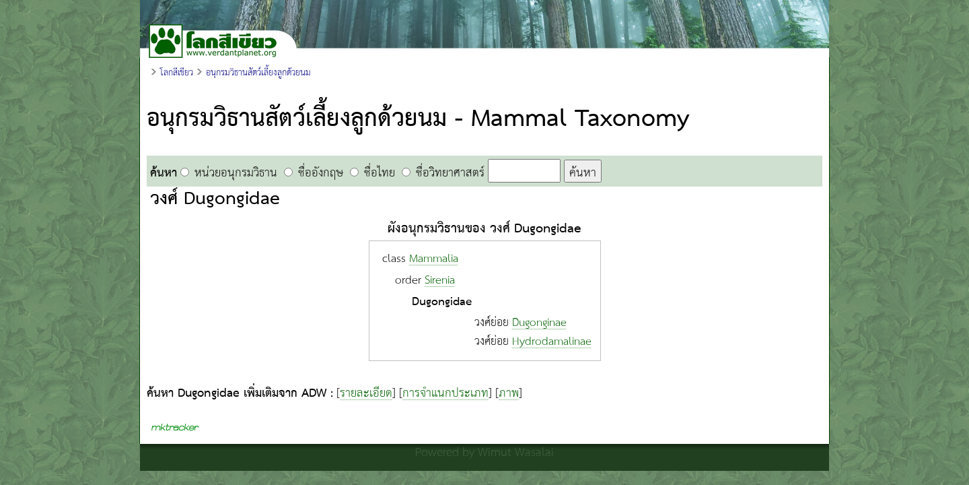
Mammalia (433, 259)
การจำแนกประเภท (445, 393)
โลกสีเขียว (176, 73)
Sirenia (440, 280)
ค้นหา (582, 172)
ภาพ (509, 393)
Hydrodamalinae (551, 342)
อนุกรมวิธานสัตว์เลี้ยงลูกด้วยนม (258, 73)
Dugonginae (539, 323)
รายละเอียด (366, 393)
